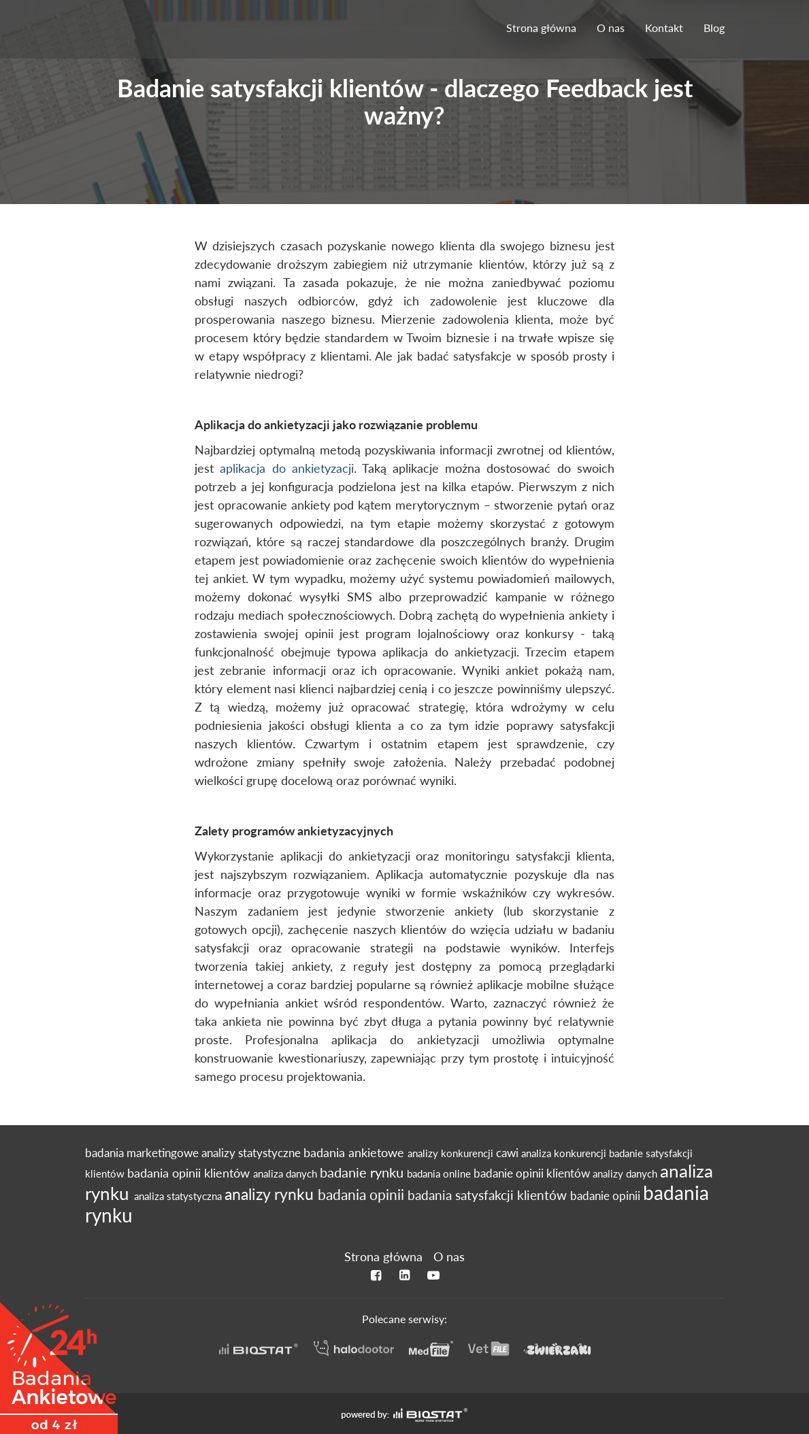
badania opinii (363, 1194)
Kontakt (664, 27)
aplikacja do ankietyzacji (286, 468)
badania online (440, 1173)
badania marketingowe (143, 1153)
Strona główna (541, 27)
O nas (611, 27)
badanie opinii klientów (533, 1173)
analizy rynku (271, 1193)
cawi (508, 1153)
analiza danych (286, 1173)
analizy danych (626, 1173)
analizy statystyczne (252, 1153)
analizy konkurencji (452, 1153)
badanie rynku (363, 1172)
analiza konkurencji (565, 1153)
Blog (714, 27)
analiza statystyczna (179, 1196)
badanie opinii (606, 1196)
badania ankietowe (355, 1153)
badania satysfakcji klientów (489, 1195)
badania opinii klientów (190, 1173)
